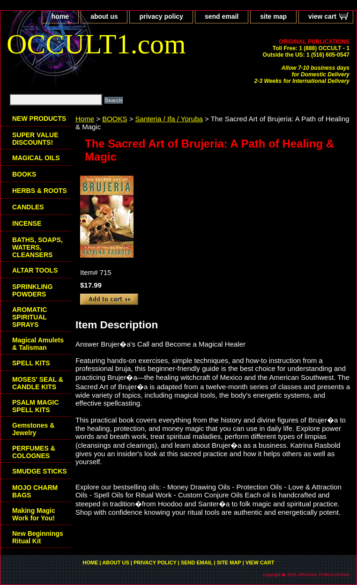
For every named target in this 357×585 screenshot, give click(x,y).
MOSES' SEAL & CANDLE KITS (37, 383)
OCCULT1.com (96, 44)
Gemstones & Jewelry (33, 429)
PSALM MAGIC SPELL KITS (35, 406)
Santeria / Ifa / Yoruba (169, 119)
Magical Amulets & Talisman (38, 343)
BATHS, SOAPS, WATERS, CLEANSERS (37, 247)
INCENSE (26, 223)
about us (104, 16)
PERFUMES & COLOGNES (33, 451)
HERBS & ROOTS (39, 190)
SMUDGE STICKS (39, 471)
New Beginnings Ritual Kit (37, 537)
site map (273, 16)
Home (84, 119)
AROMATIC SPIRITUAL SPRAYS (29, 317)
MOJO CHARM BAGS (35, 491)
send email (221, 16)
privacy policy (161, 16)
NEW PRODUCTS (39, 118)
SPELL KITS (31, 363)
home (60, 16)
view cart (322, 16)
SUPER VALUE (35, 138)
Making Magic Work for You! (33, 514)
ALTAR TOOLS (35, 270)
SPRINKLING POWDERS (32, 290)
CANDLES (28, 207)
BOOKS (114, 119)
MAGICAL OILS (36, 158)
